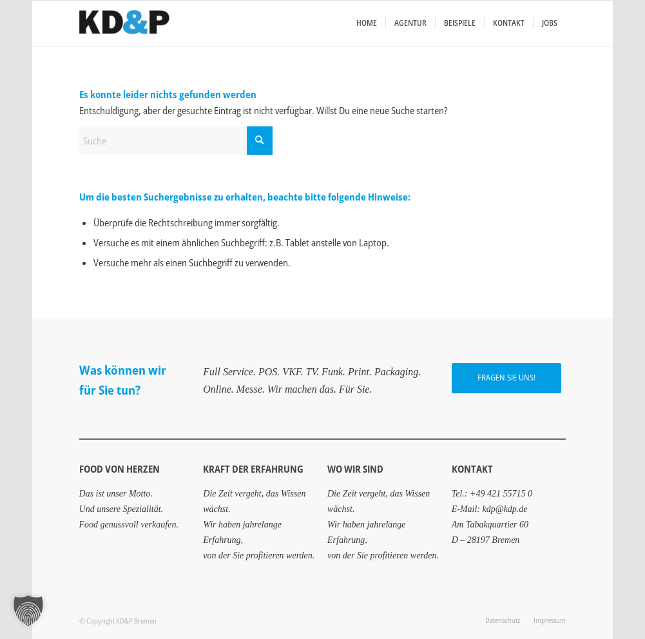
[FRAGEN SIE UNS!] (506, 378)
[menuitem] (366, 23)
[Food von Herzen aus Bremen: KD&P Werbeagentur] (124, 23)
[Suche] (176, 140)
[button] (28, 610)
